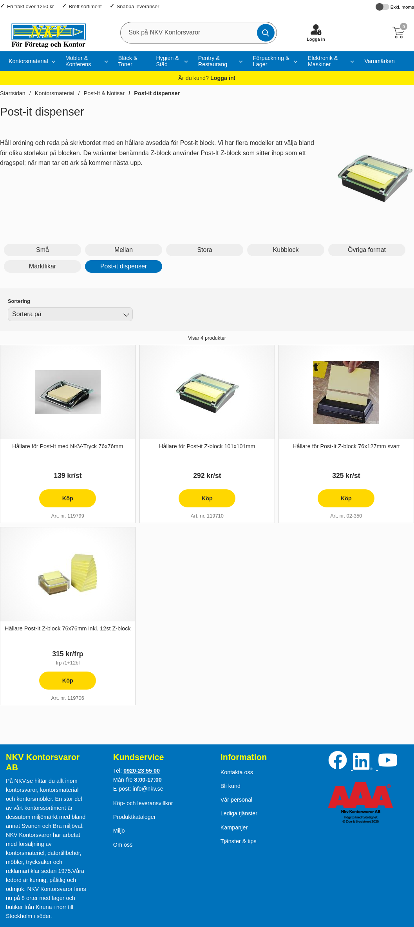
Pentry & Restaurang (212, 61)
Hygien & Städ (167, 61)
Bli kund (230, 786)
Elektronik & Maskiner (323, 61)
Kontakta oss (237, 772)
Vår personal (237, 800)
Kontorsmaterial (28, 61)
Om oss (123, 845)
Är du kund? (206, 78)
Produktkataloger (134, 817)
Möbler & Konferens (78, 61)
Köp (56, 501)
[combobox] (70, 314)
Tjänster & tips (239, 841)
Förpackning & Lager (271, 61)
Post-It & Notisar (104, 93)
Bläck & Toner (127, 61)
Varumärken (379, 61)
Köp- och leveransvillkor (143, 803)
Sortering (19, 301)
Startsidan (12, 93)
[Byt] (125, 315)
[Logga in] (315, 33)
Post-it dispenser (157, 93)
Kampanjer (234, 827)
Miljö (119, 830)
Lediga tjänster (239, 813)
